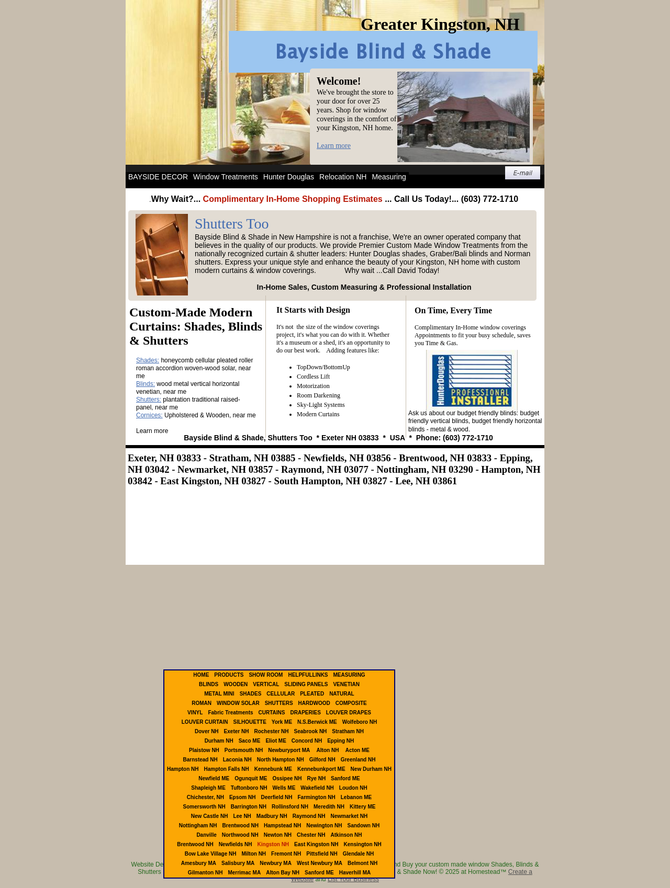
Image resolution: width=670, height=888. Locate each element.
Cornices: (149, 415)
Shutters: (148, 399)
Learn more (334, 146)
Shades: (147, 360)
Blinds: (145, 384)
